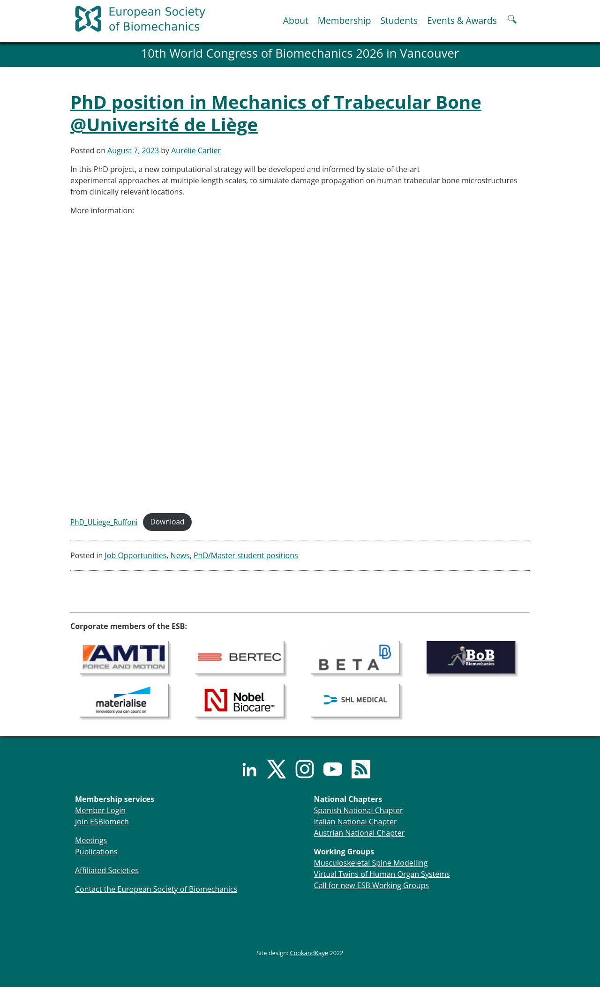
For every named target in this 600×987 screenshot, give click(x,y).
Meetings (91, 840)
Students (398, 20)
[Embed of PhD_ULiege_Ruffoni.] (300, 364)
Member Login (100, 810)
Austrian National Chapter (359, 833)
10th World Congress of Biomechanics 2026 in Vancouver (300, 53)
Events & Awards (462, 20)
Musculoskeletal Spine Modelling (371, 863)
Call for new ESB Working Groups (371, 885)
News (180, 555)
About (295, 20)
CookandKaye (309, 953)
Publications (96, 851)
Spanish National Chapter (358, 810)
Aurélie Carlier (196, 150)
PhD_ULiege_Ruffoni (104, 522)
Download (167, 522)
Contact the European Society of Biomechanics (156, 889)
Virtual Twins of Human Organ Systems (382, 874)
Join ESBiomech (102, 821)
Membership (344, 20)
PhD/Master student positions (246, 555)
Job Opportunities (136, 555)
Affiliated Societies (107, 870)
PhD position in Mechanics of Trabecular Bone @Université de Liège (275, 113)
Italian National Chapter (355, 821)
